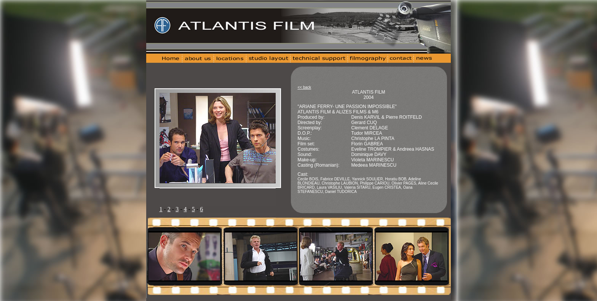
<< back (304, 87)
